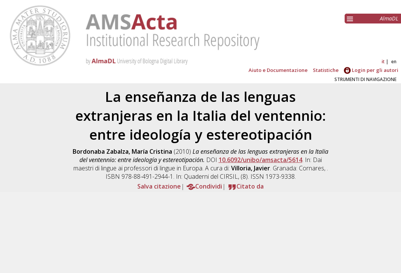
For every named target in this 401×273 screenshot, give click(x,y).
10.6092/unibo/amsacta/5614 (260, 160)
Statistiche (326, 70)
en (393, 61)
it (383, 61)
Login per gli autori (371, 70)
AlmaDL (389, 18)
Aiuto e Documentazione (278, 70)
